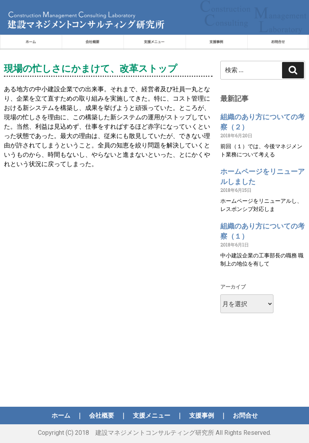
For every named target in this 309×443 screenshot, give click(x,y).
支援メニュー (151, 415)
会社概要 (101, 415)
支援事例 (201, 415)
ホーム (61, 415)
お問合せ (245, 415)
